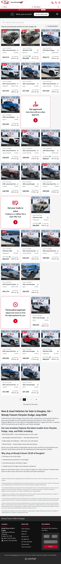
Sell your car (24, 536)
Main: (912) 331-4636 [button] (8, 538)
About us (23, 534)
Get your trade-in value (41, 14)
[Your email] (51, 541)
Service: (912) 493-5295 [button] (9, 541)
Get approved (25, 539)
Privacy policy (25, 544)
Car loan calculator (26, 541)
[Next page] (40, 399)
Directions (24, 531)
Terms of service (26, 547)
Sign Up (51, 546)
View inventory (25, 528)
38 (36, 399)
